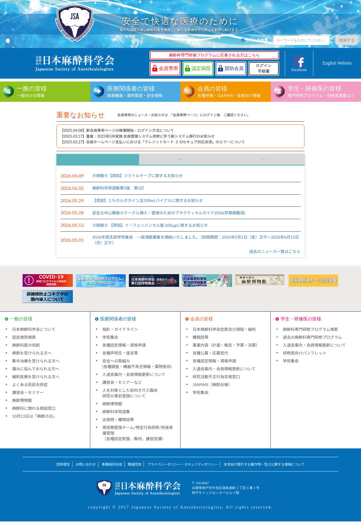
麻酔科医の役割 (26, 347)
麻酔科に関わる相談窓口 (34, 410)
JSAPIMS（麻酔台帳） (212, 387)
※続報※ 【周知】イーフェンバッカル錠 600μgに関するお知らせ (150, 227)
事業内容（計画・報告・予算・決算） (226, 347)
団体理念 (63, 467)
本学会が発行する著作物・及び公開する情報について (264, 467)
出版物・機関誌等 (118, 422)
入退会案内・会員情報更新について (134, 377)
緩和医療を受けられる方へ (36, 379)
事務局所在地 (112, 467)
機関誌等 (200, 339)
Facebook (299, 70)
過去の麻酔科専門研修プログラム (312, 339)
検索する (347, 40)
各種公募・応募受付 (210, 355)
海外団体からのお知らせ (263, 161)
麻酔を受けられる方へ (32, 355)
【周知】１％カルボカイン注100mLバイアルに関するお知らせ (147, 203)
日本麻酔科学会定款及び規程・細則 (224, 331)
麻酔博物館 (22, 402)
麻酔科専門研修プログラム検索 (310, 331)
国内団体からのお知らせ (180, 161)
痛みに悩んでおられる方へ (35, 371)
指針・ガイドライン (120, 331)
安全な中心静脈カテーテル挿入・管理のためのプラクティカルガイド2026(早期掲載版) (168, 215)
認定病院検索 (24, 339)
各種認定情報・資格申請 (124, 347)
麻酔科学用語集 (116, 414)
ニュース (98, 161)
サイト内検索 (257, 40)
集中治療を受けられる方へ (36, 363)
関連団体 (134, 467)
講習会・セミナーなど (122, 384)
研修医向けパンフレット (304, 355)
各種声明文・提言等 (120, 355)
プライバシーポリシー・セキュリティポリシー (182, 467)
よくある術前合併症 (30, 387)
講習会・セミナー (28, 395)
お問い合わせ (86, 467)
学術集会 (110, 339)
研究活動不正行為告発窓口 (216, 379)
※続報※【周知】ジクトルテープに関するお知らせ (137, 178)
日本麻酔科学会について (34, 331)
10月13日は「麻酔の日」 (34, 418)
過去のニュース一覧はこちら (274, 254)
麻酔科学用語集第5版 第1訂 (118, 190)
